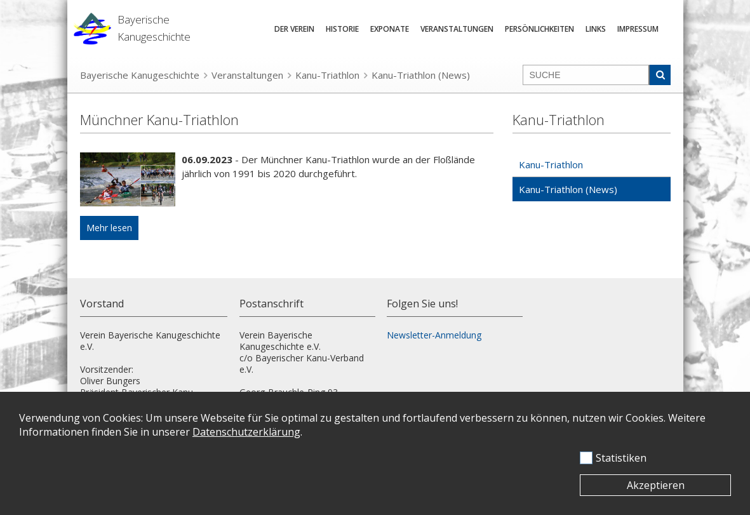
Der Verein (294, 28)
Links (596, 28)
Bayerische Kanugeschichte (139, 75)
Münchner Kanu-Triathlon (159, 119)
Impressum (638, 28)
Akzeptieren (656, 485)
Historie (342, 28)
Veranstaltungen (456, 28)
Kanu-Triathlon (327, 75)
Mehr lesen (109, 228)
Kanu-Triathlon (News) (421, 75)
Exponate (389, 28)
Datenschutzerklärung (246, 432)
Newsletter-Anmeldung (434, 335)
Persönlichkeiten (539, 28)
